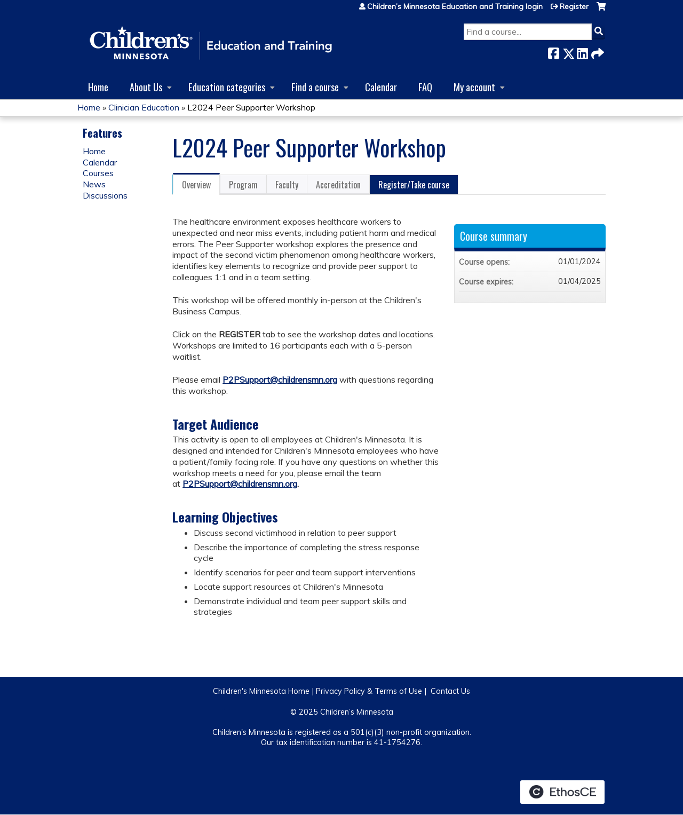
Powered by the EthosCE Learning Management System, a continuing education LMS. (562, 792)
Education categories (226, 87)
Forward (596, 51)
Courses (98, 173)
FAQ (425, 87)
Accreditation (338, 184)
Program (243, 184)
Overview (196, 184)
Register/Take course (413, 184)
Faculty (286, 184)
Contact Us (450, 691)
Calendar (381, 87)
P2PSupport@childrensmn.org (280, 379)
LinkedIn (582, 51)
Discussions (105, 195)
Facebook (553, 51)
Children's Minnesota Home (261, 691)
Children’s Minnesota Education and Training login (455, 6)
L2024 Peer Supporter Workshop (251, 107)
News (94, 184)
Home (98, 87)
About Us (146, 87)
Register (574, 6)
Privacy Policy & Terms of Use (369, 691)
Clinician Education (143, 107)
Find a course (315, 87)
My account (474, 87)
